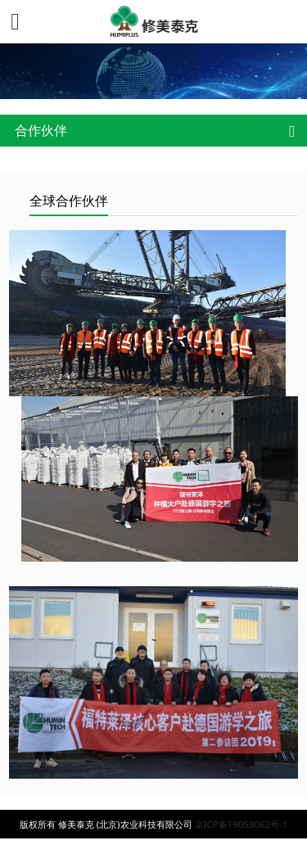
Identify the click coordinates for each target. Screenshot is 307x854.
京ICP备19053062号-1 (241, 824)
